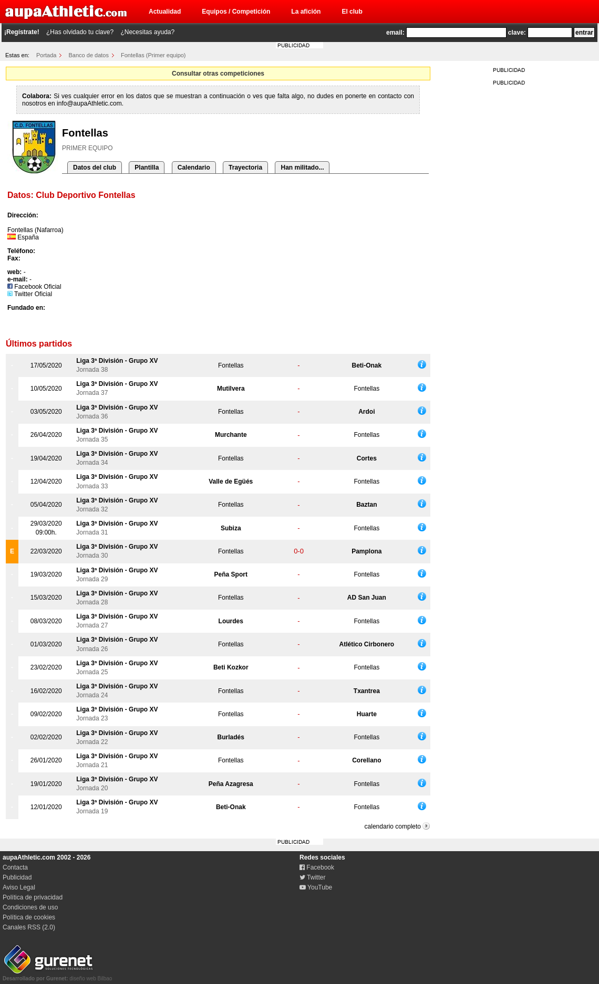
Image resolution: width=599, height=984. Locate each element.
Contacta (15, 867)
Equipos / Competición (236, 11)
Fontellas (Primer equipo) (153, 55)
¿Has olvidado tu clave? (79, 32)
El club (352, 11)
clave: (517, 32)
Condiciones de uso (30, 907)
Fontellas (231, 365)
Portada (46, 55)
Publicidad (17, 877)
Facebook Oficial (34, 286)
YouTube (316, 887)
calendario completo (393, 826)
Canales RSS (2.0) (29, 927)
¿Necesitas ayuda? (147, 32)
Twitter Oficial (29, 294)
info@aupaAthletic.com (89, 103)
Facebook (317, 867)
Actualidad (165, 11)
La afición (306, 11)
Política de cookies (29, 917)
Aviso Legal (19, 887)
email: (395, 32)
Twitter (312, 877)
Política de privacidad (33, 897)
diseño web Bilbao (57, 975)
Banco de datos (89, 55)
